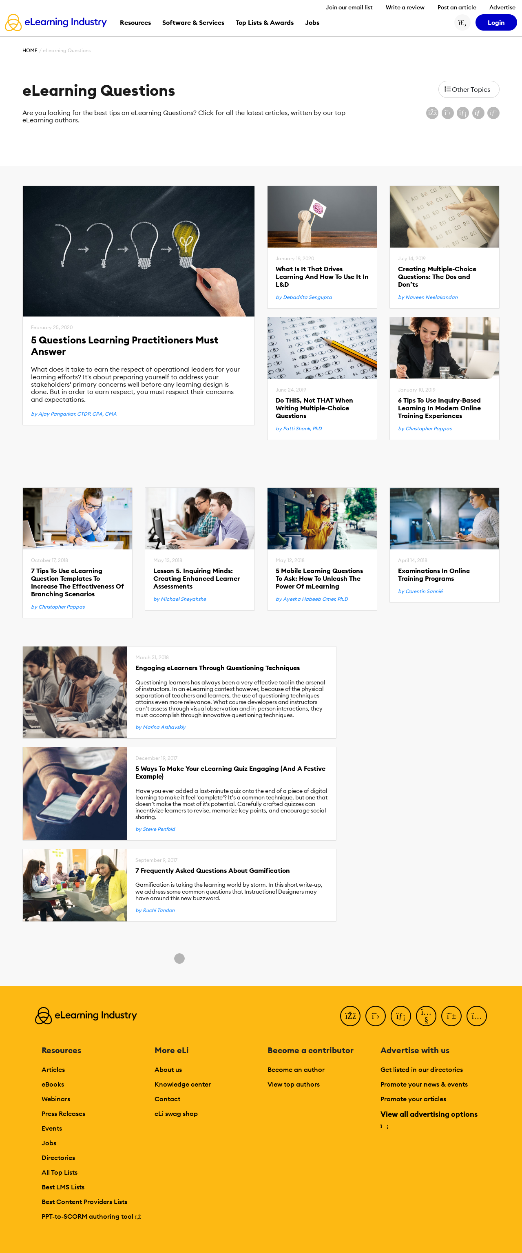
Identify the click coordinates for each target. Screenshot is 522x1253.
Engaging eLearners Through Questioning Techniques (217, 668)
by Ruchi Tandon (155, 910)
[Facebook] (350, 1016)
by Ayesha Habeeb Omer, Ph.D (312, 599)
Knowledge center (183, 1084)
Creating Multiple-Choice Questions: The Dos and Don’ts (437, 276)
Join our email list (349, 7)
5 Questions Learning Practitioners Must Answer (125, 346)
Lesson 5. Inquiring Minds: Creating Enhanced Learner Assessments (196, 578)
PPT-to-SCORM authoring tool (91, 1216)
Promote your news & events (424, 1084)
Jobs (49, 1143)
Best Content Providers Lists (84, 1202)
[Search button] (462, 22)
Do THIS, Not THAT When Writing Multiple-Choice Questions (314, 408)
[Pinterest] (451, 1016)
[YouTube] (426, 1016)
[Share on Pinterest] (493, 113)
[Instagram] (477, 1016)
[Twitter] (375, 1016)
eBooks (53, 1084)
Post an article (457, 7)
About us (168, 1069)
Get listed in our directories (421, 1069)
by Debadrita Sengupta (304, 297)
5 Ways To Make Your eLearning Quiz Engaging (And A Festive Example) (230, 772)
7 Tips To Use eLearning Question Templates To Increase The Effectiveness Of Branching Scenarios (77, 582)
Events (52, 1128)
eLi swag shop (176, 1113)
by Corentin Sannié (420, 591)
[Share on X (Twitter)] (448, 113)
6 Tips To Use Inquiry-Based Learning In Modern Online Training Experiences (439, 408)
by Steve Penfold (155, 829)
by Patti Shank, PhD (299, 429)
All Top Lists (59, 1172)
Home (30, 50)
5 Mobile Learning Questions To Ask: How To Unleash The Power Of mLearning (319, 578)
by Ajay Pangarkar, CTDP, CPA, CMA (74, 414)
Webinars (56, 1099)
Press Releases (63, 1113)
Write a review (405, 7)
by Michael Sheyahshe (179, 599)
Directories (58, 1157)
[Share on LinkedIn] (463, 113)
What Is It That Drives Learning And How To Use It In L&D (322, 276)
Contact (167, 1099)
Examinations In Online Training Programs (434, 574)
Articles (53, 1069)
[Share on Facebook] (432, 113)
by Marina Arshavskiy (160, 727)
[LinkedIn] (401, 1016)
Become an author (296, 1069)
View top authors (294, 1084)
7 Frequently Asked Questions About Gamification (212, 870)
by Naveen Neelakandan (428, 297)
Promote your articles (413, 1099)
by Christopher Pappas (424, 429)
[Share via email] (478, 113)
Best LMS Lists (63, 1187)
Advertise (502, 7)
